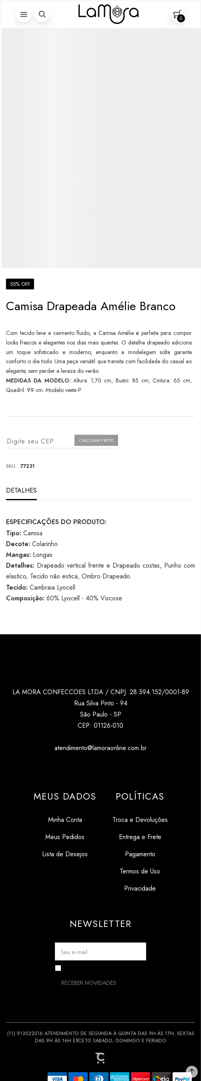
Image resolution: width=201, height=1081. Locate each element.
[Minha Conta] (65, 819)
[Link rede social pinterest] (117, 767)
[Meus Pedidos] (65, 836)
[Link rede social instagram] (85, 767)
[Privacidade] (140, 888)
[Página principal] (108, 14)
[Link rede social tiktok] (101, 767)
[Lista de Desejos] (65, 854)
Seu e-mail (74, 952)
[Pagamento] (140, 854)
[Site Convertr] (100, 1058)
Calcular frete (96, 440)
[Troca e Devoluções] (140, 819)
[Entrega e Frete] (140, 836)
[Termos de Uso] (140, 871)
